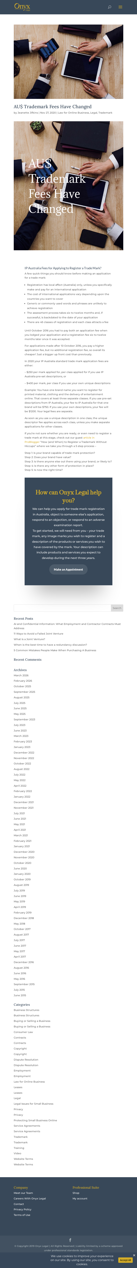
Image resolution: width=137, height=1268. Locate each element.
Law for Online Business (73, 112)
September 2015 (24, 984)
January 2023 (22, 747)
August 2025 (21, 697)
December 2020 (24, 851)
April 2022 (20, 785)
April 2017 (20, 956)
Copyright (20, 1048)
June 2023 (20, 730)
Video (17, 1153)
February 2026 (23, 680)
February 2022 (23, 791)
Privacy (18, 1109)
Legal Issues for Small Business (33, 1103)
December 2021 (24, 802)
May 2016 (19, 978)
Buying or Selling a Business (32, 1021)
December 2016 (24, 962)
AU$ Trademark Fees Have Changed (53, 106)
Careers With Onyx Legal (30, 1198)
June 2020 (20, 868)
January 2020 (22, 873)
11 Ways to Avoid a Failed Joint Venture (38, 633)
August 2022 (21, 769)
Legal (93, 112)
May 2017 (19, 951)
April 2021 (20, 829)
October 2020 (22, 863)
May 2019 (19, 901)
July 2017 (19, 940)
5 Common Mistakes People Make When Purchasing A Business (55, 650)
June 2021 (20, 818)
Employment (22, 1070)
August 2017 (21, 934)
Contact (19, 1204)
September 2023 (24, 719)
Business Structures (26, 1010)
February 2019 (23, 912)
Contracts (20, 1037)
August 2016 (21, 967)
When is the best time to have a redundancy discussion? (50, 644)
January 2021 (22, 846)
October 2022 (22, 763)
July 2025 (19, 703)
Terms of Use (22, 1215)
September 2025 (24, 691)
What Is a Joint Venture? (29, 639)
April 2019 (20, 907)
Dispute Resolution (26, 1059)
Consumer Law (23, 1032)
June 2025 (20, 708)
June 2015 (20, 995)
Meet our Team (23, 1193)
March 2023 (21, 736)
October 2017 (22, 929)
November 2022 (24, 758)
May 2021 (19, 824)
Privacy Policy (22, 1209)
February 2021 (22, 841)
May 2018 (19, 923)
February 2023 (23, 741)
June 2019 (20, 896)
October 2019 (22, 879)
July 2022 (19, 774)
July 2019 (19, 890)
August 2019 (21, 885)
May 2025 (20, 714)
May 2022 (20, 780)
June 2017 (20, 945)
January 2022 (22, 796)
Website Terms (23, 1159)
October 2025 (22, 686)
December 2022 (24, 752)
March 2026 (21, 675)
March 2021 (21, 835)
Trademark (105, 112)
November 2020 (24, 857)
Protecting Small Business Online (35, 1120)
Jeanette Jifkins (28, 112)
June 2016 (20, 973)
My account (80, 1198)
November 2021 (24, 807)
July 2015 (19, 989)
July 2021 (19, 813)
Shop (76, 1193)
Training (19, 1148)
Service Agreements (27, 1125)
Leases (18, 1087)
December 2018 (24, 918)
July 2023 (19, 725)
